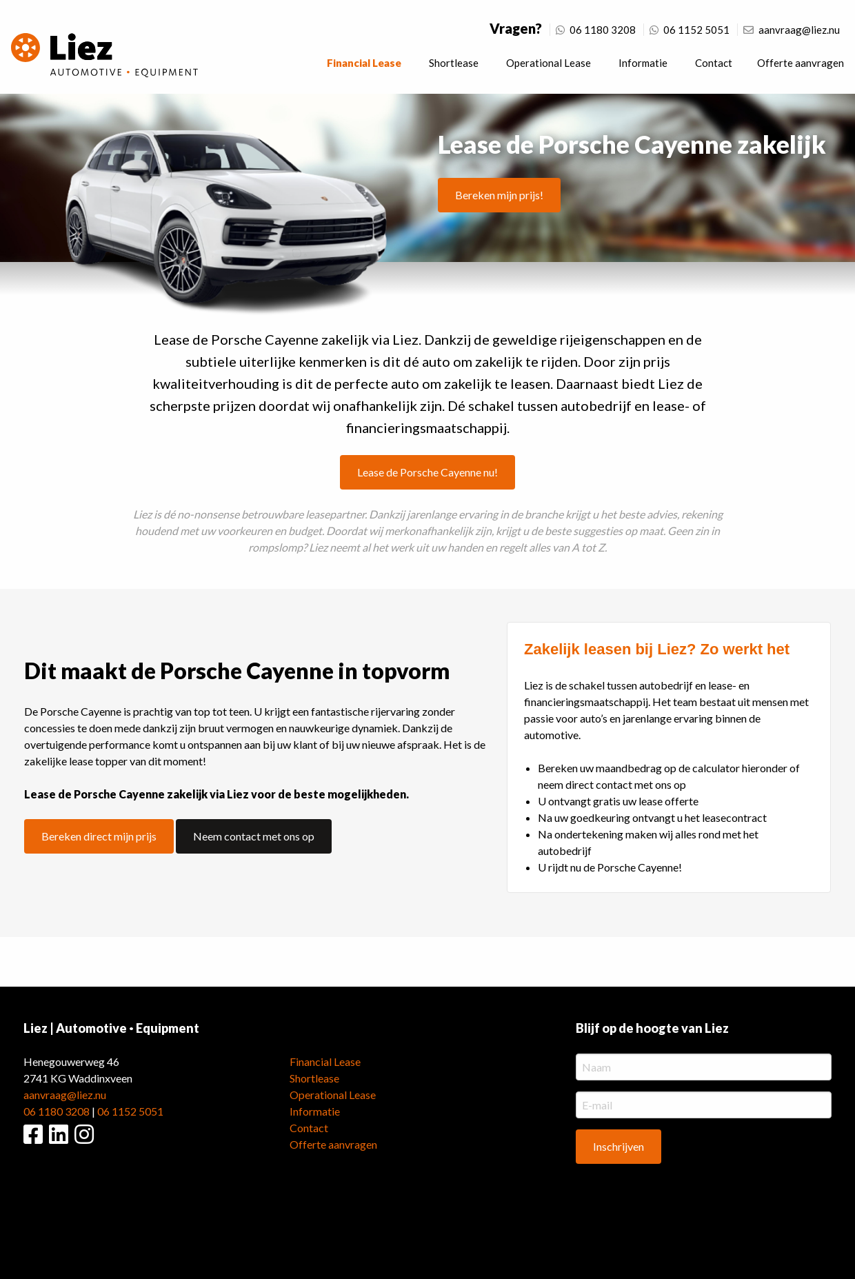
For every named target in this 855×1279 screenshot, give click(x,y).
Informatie (642, 63)
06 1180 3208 (596, 29)
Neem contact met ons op (253, 836)
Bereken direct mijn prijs (99, 836)
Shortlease (454, 63)
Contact (713, 63)
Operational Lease (548, 63)
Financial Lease (364, 63)
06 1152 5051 (690, 29)
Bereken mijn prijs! (499, 194)
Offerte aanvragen (800, 63)
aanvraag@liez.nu (791, 29)
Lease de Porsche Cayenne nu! (427, 472)
